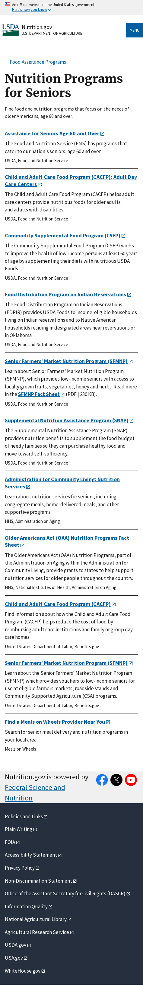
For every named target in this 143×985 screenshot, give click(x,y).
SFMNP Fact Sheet (39, 394)
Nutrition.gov (37, 27)
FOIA (10, 842)
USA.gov (14, 957)
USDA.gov (15, 945)
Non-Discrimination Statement (38, 880)
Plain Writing (18, 829)
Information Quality (26, 906)
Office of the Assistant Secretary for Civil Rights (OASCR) (65, 893)
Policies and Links (24, 816)
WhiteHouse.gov (22, 970)
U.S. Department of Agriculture (52, 33)
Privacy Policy (20, 867)
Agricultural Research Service (37, 932)
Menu (134, 30)
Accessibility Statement (31, 854)
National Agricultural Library (36, 919)
